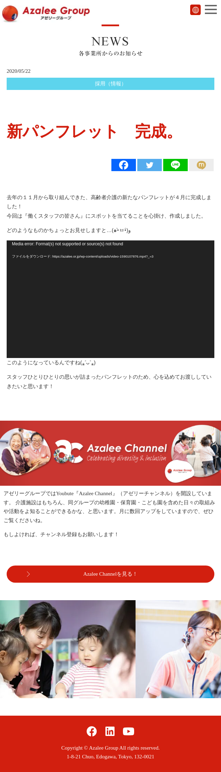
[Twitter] (149, 165)
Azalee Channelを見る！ (110, 574)
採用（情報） (110, 83)
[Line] (175, 165)
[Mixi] (201, 165)
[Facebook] (123, 165)
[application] (110, 299)
